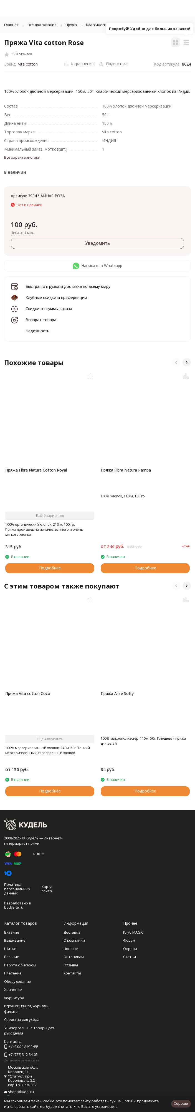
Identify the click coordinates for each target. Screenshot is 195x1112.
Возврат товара (41, 319)
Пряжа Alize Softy (117, 693)
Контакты (72, 973)
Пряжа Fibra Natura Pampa (126, 470)
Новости (71, 948)
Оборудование (17, 981)
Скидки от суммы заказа (49, 308)
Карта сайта (47, 889)
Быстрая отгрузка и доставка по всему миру (68, 286)
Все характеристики (22, 157)
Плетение (13, 973)
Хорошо (181, 1103)
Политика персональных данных (17, 889)
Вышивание (15, 940)
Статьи (129, 956)
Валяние (11, 956)
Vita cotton (28, 64)
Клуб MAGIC (133, 932)
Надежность (37, 330)
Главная (11, 24)
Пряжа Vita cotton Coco (27, 693)
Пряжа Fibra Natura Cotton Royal (36, 470)
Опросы (130, 948)
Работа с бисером (20, 965)
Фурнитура (14, 997)
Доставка (72, 932)
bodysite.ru (13, 907)
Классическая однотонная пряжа (115, 24)
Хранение (13, 989)
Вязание (11, 932)
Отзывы (71, 965)
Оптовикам (74, 956)
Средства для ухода (21, 1019)
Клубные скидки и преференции (56, 297)
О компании (74, 940)
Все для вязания (42, 24)
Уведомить (97, 243)
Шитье (10, 948)
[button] (176, 362)
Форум (129, 940)
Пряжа (71, 24)
